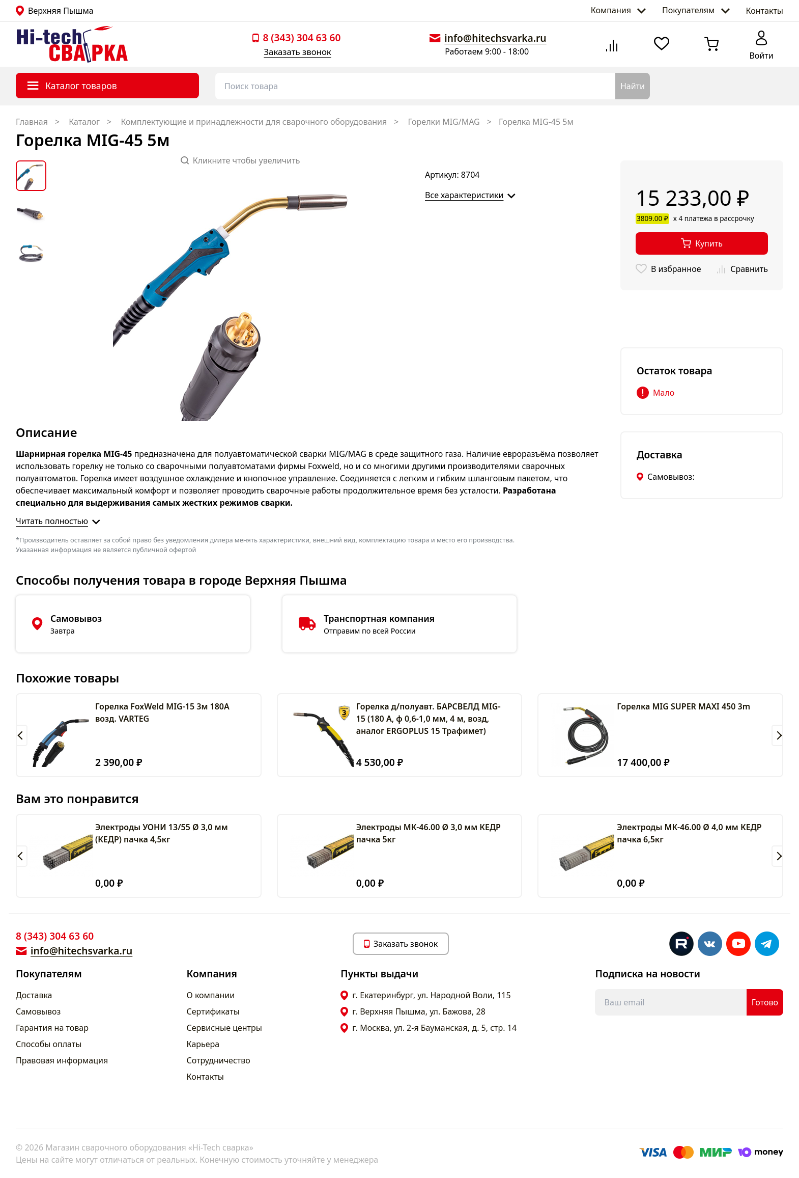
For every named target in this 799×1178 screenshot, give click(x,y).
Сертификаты (213, 1011)
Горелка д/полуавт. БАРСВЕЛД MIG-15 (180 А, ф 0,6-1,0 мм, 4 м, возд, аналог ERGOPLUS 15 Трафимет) (428, 718)
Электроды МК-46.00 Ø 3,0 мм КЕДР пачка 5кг (428, 833)
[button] (21, 735)
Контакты (764, 10)
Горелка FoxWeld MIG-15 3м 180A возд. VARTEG (162, 712)
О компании (211, 995)
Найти (632, 86)
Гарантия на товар (52, 1027)
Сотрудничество (218, 1060)
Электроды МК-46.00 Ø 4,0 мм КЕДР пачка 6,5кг (689, 833)
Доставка (34, 995)
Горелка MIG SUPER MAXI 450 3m (683, 706)
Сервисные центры (224, 1027)
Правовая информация (62, 1060)
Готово (765, 1002)
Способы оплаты (48, 1044)
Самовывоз (38, 1011)
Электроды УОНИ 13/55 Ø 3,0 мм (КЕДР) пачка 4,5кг (161, 833)
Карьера (203, 1044)
